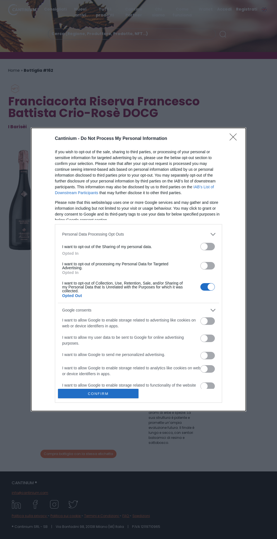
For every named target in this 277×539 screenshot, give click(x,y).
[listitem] (138, 234)
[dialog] (138, 269)
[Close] (235, 138)
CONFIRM (98, 394)
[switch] (207, 246)
